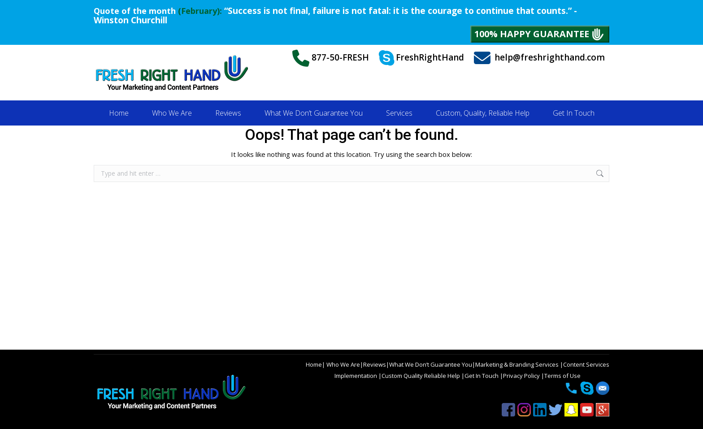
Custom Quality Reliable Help (421, 376)
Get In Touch (482, 376)
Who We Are (342, 364)
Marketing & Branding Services (517, 364)
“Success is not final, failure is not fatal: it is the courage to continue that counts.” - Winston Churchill (335, 15)
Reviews (374, 364)
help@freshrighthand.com (539, 58)
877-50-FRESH (330, 58)
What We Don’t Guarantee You (430, 364)
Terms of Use (562, 376)
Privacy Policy (522, 376)
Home (314, 364)
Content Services (586, 364)
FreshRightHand (421, 58)
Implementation (356, 376)
